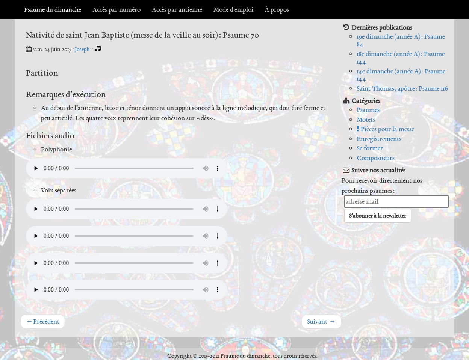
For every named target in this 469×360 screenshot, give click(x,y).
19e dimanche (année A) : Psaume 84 (401, 40)
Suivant (321, 321)
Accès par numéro (116, 9)
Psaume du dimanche (52, 9)
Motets (366, 119)
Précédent (42, 321)
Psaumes (368, 109)
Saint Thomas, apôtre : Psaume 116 (402, 88)
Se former (370, 148)
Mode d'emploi (233, 9)
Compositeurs (376, 157)
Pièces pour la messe (385, 128)
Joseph (83, 49)
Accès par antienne (177, 9)
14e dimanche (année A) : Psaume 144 (401, 75)
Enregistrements (379, 138)
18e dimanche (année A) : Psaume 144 (401, 57)
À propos (277, 9)
